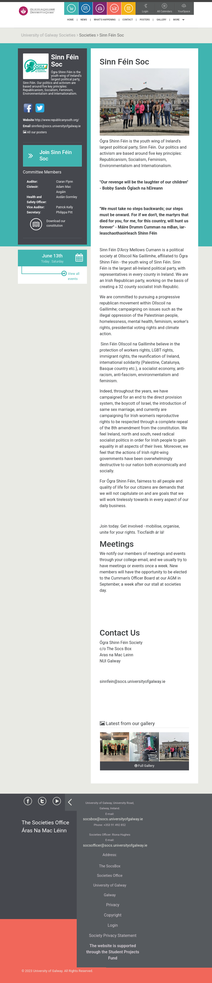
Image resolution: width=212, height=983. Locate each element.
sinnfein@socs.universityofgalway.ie (56, 126)
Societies (87, 35)
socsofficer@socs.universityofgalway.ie (115, 845)
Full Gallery (144, 766)
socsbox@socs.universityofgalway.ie (113, 819)
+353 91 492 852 (115, 825)
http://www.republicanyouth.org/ (57, 120)
